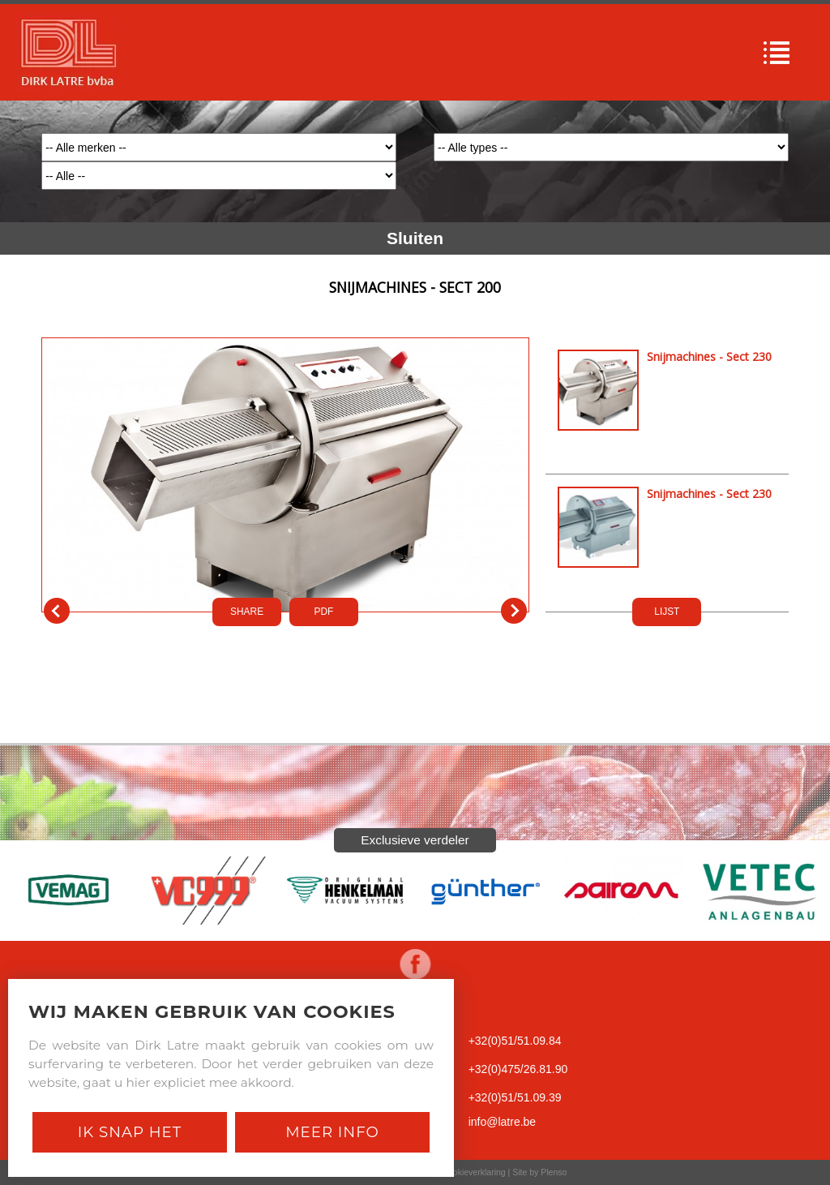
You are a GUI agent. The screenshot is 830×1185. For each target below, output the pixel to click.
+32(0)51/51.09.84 (515, 1040)
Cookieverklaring (473, 1172)
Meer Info (332, 1132)
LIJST (666, 611)
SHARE (246, 611)
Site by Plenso (539, 1172)
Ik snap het (130, 1132)
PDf (324, 611)
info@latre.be (502, 1121)
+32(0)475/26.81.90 (518, 1069)
